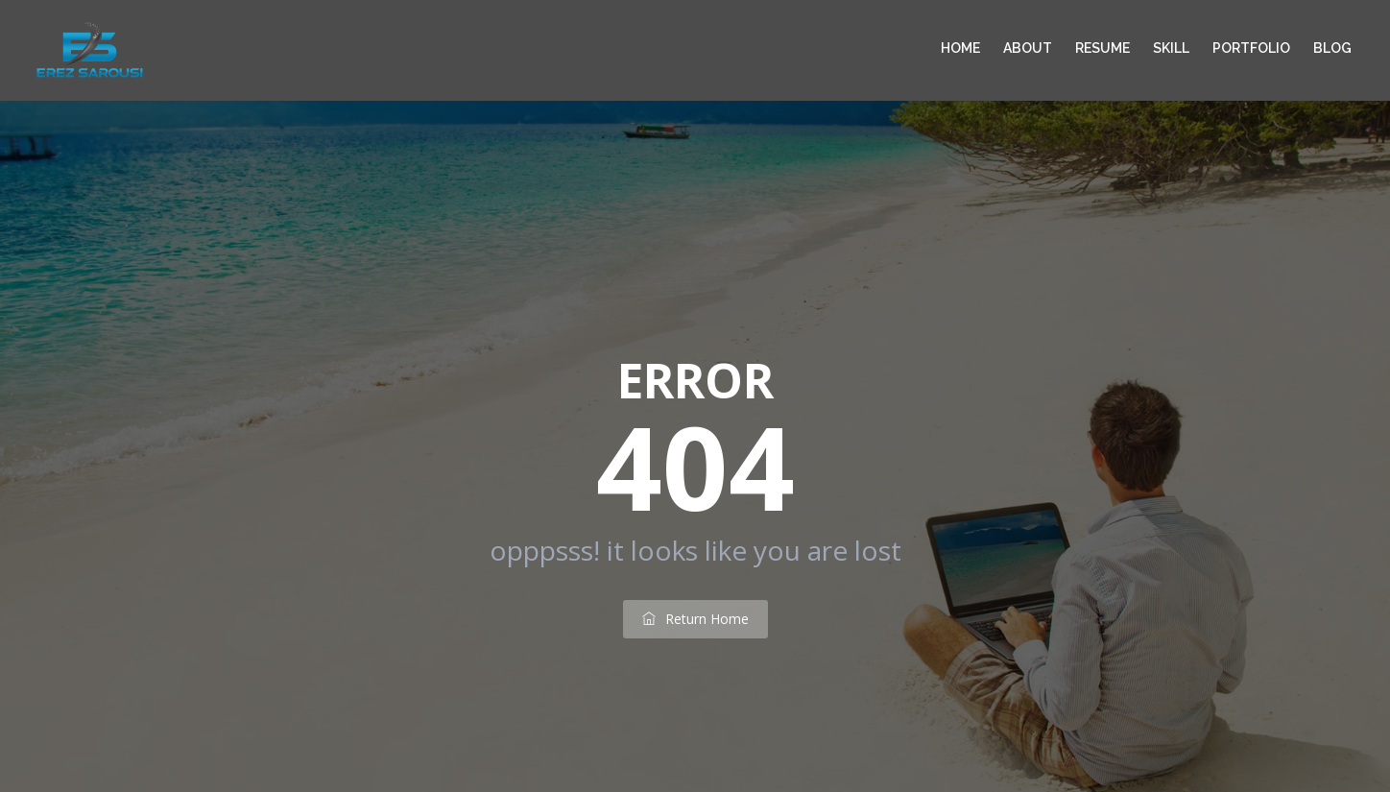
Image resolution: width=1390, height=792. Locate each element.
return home (695, 619)
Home (960, 48)
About (1027, 48)
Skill (1171, 48)
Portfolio (1251, 48)
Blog (1332, 48)
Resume (1102, 48)
